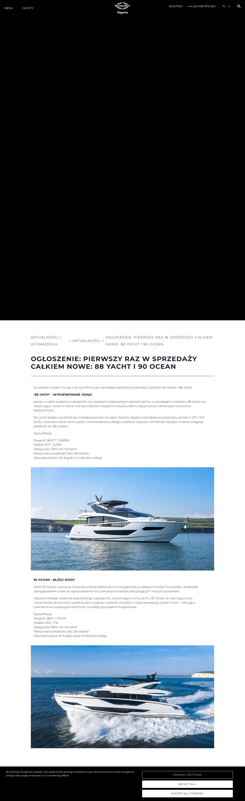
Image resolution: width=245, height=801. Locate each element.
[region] (122, 784)
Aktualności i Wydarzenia (46, 340)
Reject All (187, 784)
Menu (8, 8)
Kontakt (176, 6)
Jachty (27, 8)
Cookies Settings (187, 774)
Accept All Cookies (187, 793)
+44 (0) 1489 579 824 (201, 6)
